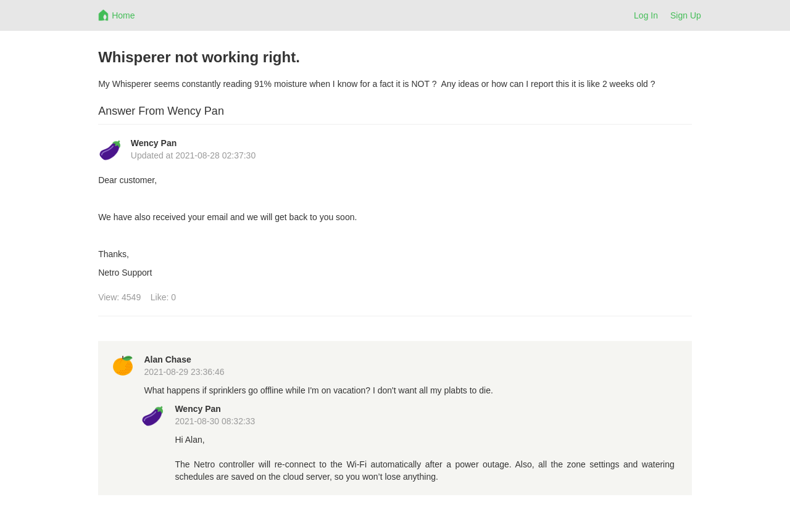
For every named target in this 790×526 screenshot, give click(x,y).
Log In (646, 15)
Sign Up (685, 15)
